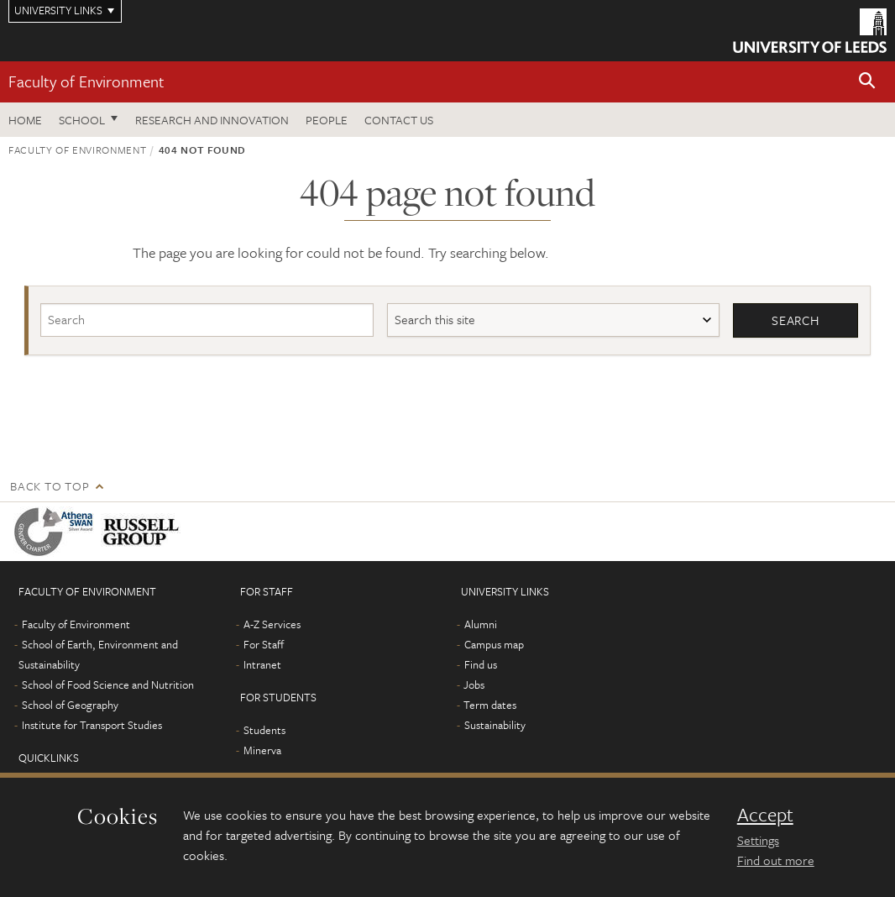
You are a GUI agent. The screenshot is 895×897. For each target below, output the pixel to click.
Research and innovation (212, 120)
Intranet (262, 664)
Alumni (480, 624)
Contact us (398, 120)
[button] (867, 82)
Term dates (489, 704)
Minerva (262, 750)
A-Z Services (272, 624)
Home (25, 120)
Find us (480, 664)
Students (264, 729)
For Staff (263, 644)
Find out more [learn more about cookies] (775, 860)
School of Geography (70, 704)
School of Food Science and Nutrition (108, 684)
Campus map (494, 644)
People (327, 120)
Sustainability (495, 724)
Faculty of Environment (86, 81)
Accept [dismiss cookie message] (765, 815)
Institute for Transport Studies (92, 724)
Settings (758, 840)
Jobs (473, 684)
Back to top (49, 486)
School (82, 120)
